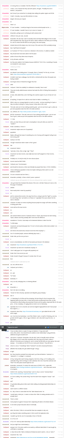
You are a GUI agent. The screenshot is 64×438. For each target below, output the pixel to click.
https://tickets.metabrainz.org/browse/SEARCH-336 (23, 48)
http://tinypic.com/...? (20, 363)
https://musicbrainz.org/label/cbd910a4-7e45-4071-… (24, 239)
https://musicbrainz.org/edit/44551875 (20, 290)
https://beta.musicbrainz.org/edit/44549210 (39, 197)
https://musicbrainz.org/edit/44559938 (44, 389)
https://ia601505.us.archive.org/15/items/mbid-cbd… (24, 229)
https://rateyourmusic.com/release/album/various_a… (34, 154)
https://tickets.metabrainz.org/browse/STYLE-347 (43, 96)
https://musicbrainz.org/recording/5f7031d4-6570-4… (24, 263)
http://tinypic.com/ (48, 358)
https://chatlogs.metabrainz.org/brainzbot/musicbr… (29, 42)
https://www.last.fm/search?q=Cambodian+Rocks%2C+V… (37, 131)
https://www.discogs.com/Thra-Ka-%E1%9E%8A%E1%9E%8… (33, 112)
